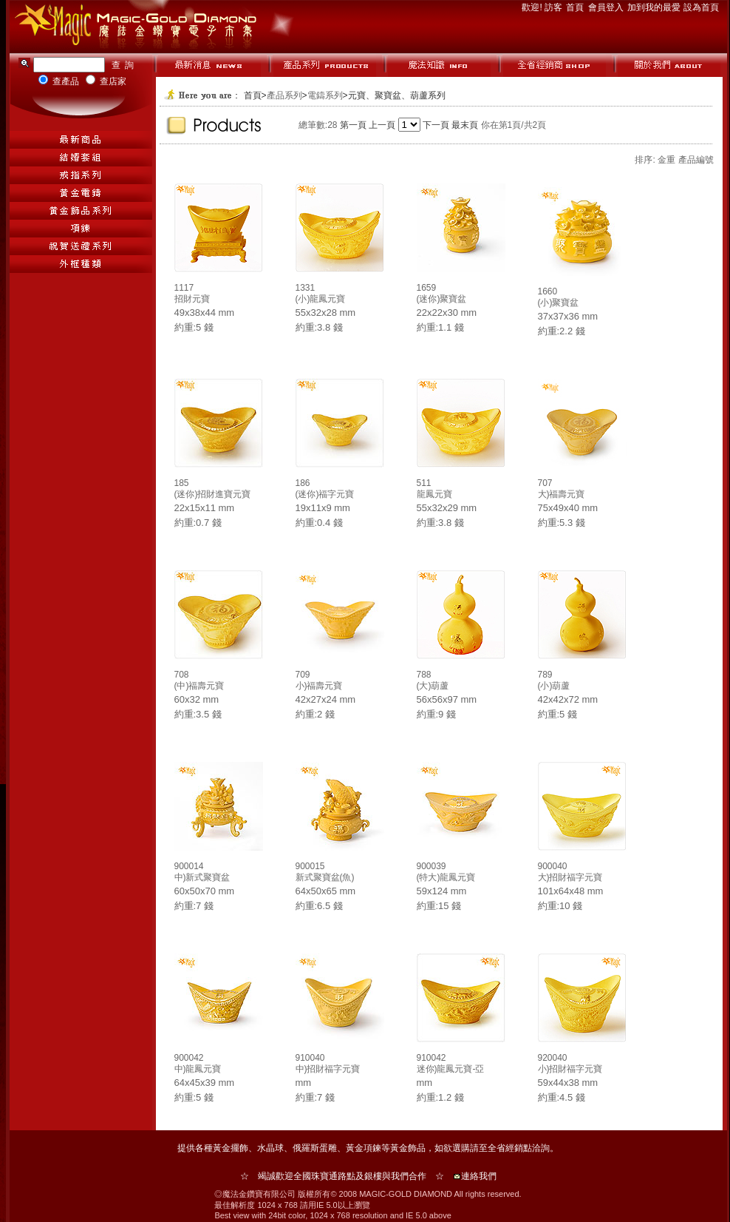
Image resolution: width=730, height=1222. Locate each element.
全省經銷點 (510, 1148)
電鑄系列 (325, 95)
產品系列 (284, 95)
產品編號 (696, 160)
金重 (666, 160)
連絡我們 (479, 1176)
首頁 (576, 7)
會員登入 (607, 7)
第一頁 (353, 125)
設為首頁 (701, 7)
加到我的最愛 (655, 7)
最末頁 (464, 125)
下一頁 (436, 125)
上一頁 (382, 125)
